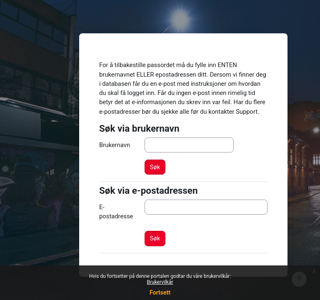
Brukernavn (114, 145)
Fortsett (160, 292)
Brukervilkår (160, 282)
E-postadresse (116, 211)
